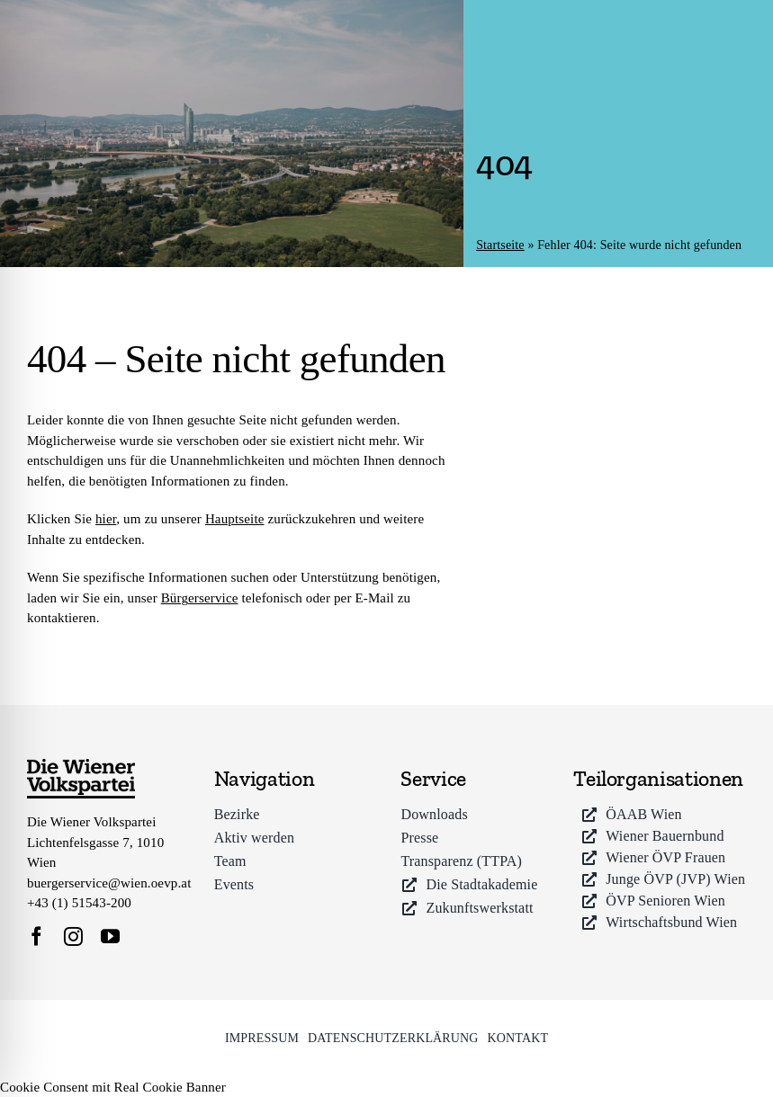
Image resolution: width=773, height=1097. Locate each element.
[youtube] (110, 936)
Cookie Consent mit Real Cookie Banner (113, 1087)
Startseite (500, 245)
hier (105, 519)
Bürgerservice (199, 598)
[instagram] (73, 936)
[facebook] (36, 936)
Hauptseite (235, 519)
